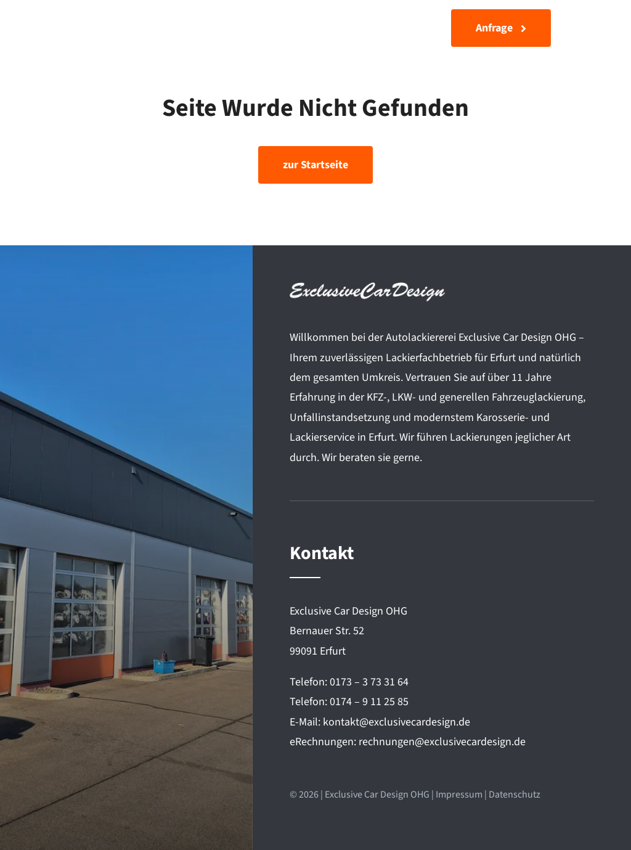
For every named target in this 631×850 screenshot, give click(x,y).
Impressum (459, 794)
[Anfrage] (501, 28)
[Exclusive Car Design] (105, 22)
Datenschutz (514, 794)
